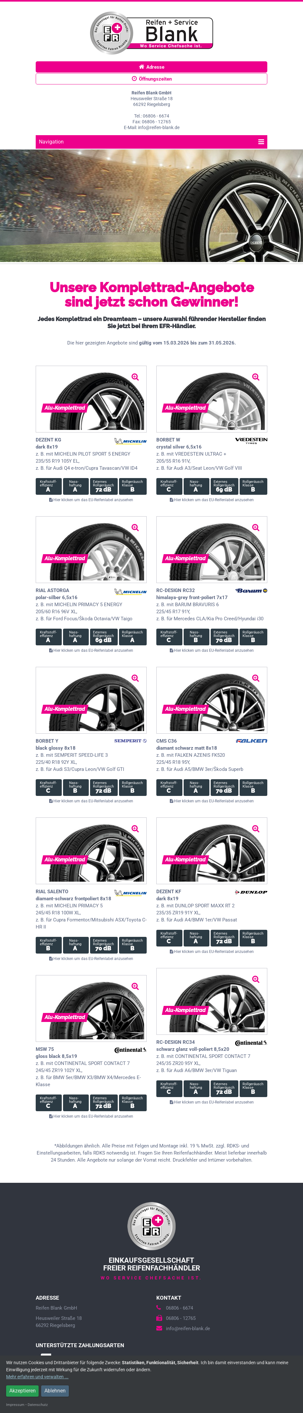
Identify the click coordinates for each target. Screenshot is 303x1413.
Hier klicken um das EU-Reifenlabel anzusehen (91, 500)
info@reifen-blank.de (183, 1328)
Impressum (15, 1405)
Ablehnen (55, 1391)
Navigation (151, 141)
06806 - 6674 (174, 1308)
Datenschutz (38, 1405)
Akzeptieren (22, 1391)
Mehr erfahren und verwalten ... (37, 1376)
